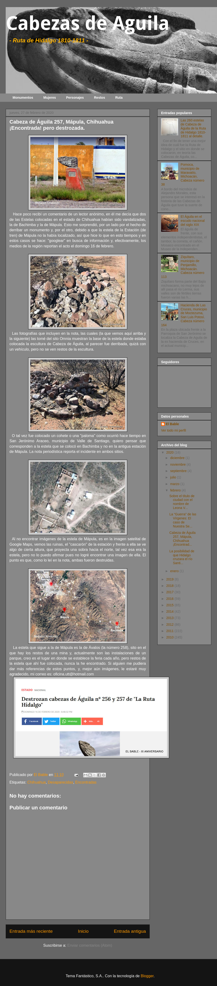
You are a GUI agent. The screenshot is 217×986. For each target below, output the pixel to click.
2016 (170, 599)
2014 (170, 611)
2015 (170, 605)
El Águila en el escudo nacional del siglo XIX (193, 221)
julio (173, 477)
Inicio (83, 931)
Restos (99, 97)
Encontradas (86, 782)
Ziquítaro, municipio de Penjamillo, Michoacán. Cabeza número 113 (182, 267)
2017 (170, 592)
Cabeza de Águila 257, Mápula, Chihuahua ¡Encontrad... (182, 538)
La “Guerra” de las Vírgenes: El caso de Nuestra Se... (182, 520)
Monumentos (23, 97)
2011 (170, 631)
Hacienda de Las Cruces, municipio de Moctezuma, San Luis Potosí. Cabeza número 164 (184, 315)
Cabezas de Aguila (87, 23)
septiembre (178, 471)
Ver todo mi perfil (173, 430)
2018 (170, 586)
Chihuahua (36, 782)
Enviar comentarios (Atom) (89, 945)
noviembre (178, 464)
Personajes (75, 97)
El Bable (172, 424)
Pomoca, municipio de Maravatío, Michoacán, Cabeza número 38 (182, 174)
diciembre (177, 458)
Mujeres (49, 97)
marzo (175, 484)
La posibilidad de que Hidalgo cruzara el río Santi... (181, 557)
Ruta (118, 97)
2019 (170, 579)
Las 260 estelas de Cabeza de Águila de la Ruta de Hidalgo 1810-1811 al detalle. (193, 128)
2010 (170, 637)
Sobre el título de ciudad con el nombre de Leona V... (181, 502)
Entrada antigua (130, 931)
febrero (175, 490)
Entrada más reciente (31, 931)
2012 (170, 624)
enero (175, 571)
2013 (170, 618)
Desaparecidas (60, 782)
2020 (170, 452)
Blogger (147, 976)
